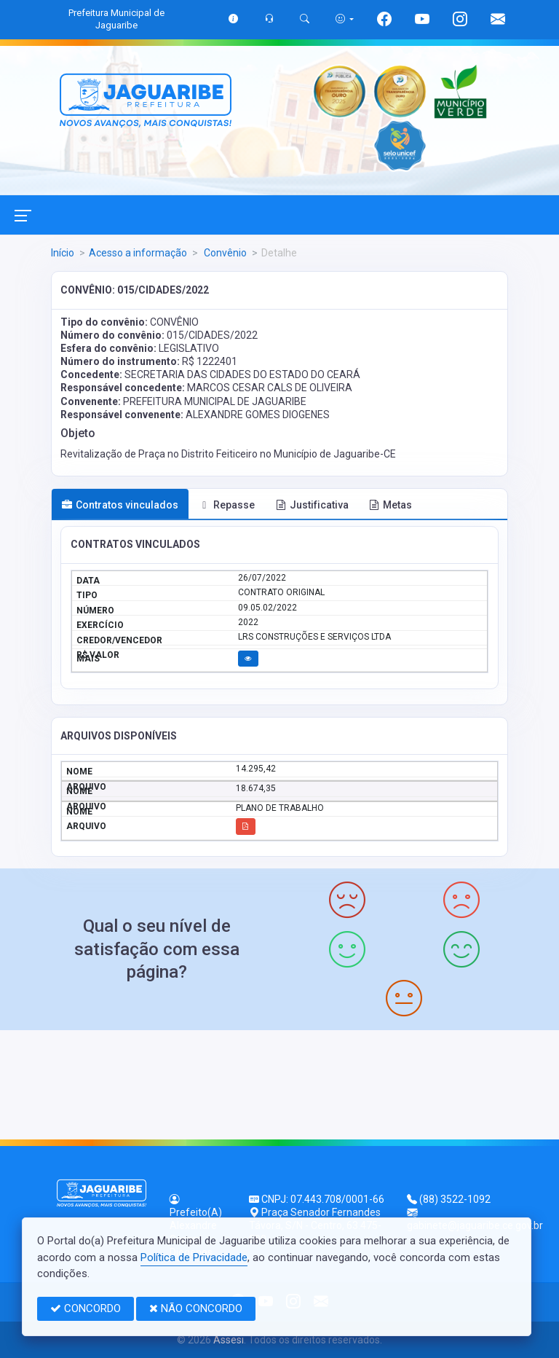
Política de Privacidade (193, 1257)
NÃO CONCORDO (195, 1308)
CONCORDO (85, 1308)
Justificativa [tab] (312, 505)
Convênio (224, 253)
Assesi (228, 1340)
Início (62, 253)
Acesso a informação (138, 253)
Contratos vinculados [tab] (120, 505)
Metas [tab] (390, 505)
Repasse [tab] (227, 505)
